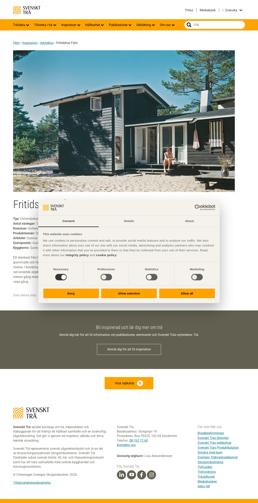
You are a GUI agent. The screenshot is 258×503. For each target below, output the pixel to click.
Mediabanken (207, 481)
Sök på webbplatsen (189, 25)
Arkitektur (47, 43)
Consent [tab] (68, 221)
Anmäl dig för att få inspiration (129, 349)
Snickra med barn (210, 452)
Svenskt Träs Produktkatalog (218, 448)
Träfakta (19, 25)
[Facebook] (141, 475)
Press (189, 10)
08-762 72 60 (138, 440)
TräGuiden (205, 467)
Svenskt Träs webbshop (214, 443)
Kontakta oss (126, 445)
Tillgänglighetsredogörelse (32, 483)
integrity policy (77, 255)
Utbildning (144, 25)
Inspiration (69, 25)
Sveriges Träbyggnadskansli (218, 457)
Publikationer (118, 25)
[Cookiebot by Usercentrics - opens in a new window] (197, 207)
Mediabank (208, 10)
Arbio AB (204, 486)
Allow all (187, 293)
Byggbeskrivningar (211, 433)
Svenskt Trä (27, 10)
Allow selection (129, 293)
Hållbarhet (93, 25)
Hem (16, 43)
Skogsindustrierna (210, 462)
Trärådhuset (206, 477)
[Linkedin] (121, 475)
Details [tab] (129, 221)
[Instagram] (151, 475)
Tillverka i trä (43, 25)
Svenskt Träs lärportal (213, 438)
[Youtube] (131, 474)
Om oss (166, 25)
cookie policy (106, 255)
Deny (71, 293)
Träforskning (207, 472)
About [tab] (189, 221)
